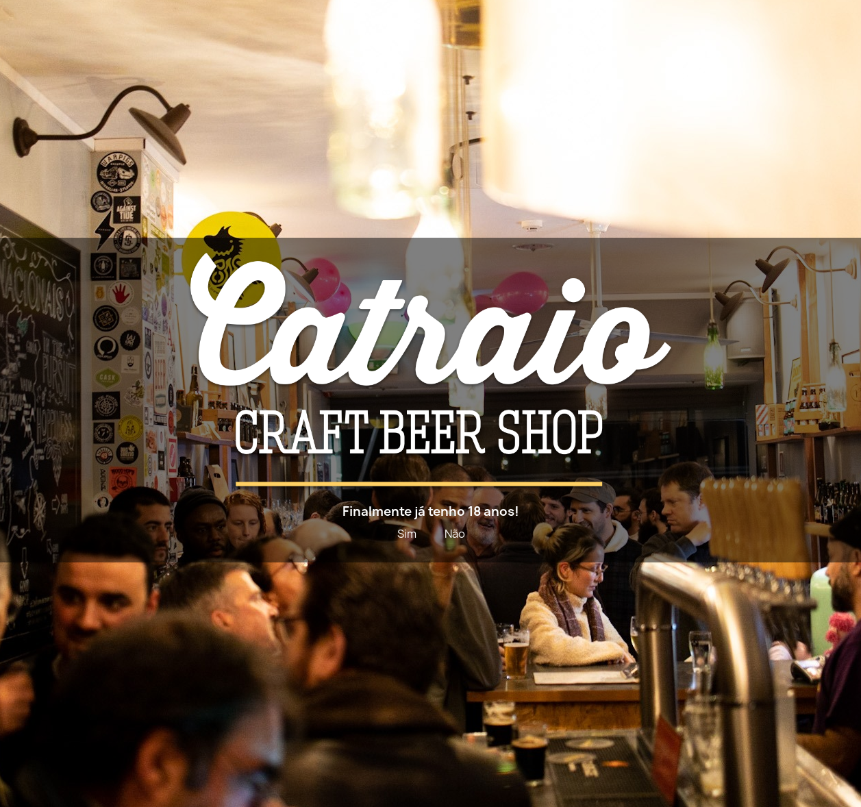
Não (455, 534)
